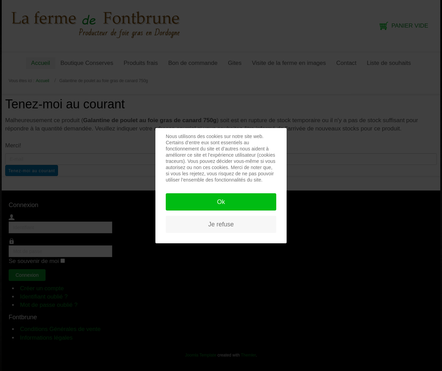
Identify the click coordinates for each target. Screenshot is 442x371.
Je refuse (221, 224)
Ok (221, 201)
